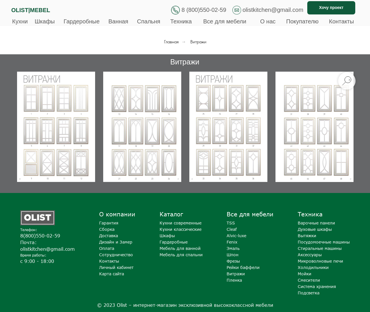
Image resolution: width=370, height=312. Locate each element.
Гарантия (108, 222)
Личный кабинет (116, 267)
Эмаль (233, 248)
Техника (181, 21)
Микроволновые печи (320, 261)
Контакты (341, 21)
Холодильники (313, 267)
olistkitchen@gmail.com (273, 10)
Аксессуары (310, 254)
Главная (171, 41)
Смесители (309, 280)
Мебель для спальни (181, 254)
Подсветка (308, 292)
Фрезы (233, 261)
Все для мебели (224, 21)
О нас (267, 21)
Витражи (236, 273)
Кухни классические (180, 229)
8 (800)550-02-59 (204, 10)
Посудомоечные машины (324, 241)
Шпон (232, 254)
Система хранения (317, 286)
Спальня (148, 21)
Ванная (118, 21)
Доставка (108, 235)
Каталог (171, 214)
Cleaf (232, 229)
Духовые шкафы (315, 229)
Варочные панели (316, 222)
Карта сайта (111, 273)
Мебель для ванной (180, 248)
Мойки (304, 273)
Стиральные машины (320, 248)
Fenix (232, 241)
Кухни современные (180, 222)
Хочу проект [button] (331, 7)
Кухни (20, 21)
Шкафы (45, 21)
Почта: (28, 242)
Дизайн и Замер (115, 241)
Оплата (106, 248)
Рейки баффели (243, 267)
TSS (231, 222)
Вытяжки (307, 235)
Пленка (234, 280)
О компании (117, 214)
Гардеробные (82, 21)
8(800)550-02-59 (40, 235)
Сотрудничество (116, 254)
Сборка (106, 229)
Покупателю (302, 21)
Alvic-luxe (236, 235)
